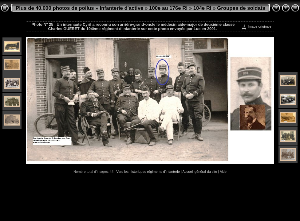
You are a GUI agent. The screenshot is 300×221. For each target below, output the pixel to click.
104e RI (202, 8)
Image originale (256, 26)
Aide (223, 171)
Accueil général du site (200, 171)
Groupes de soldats (241, 8)
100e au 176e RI (168, 8)
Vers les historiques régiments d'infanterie (148, 171)
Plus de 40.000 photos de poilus (55, 8)
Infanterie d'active (121, 8)
